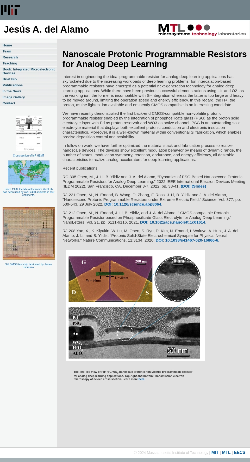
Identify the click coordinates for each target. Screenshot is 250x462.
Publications (13, 85)
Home (7, 45)
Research (10, 57)
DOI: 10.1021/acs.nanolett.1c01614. (173, 222)
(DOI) (186, 186)
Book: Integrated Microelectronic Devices (29, 71)
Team (7, 51)
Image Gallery (14, 97)
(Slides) (198, 186)
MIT (215, 452)
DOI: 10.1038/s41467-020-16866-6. (187, 240)
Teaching (10, 63)
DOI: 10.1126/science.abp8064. (133, 204)
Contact (9, 103)
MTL (226, 452)
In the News (12, 91)
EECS (240, 452)
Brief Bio (10, 79)
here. (142, 379)
